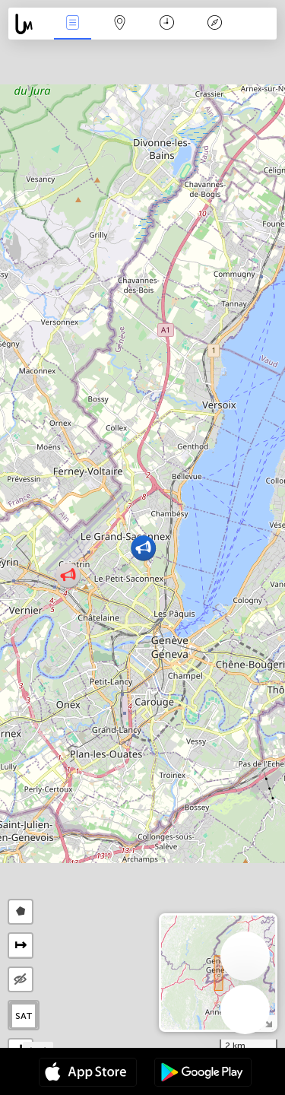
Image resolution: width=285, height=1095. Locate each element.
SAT (24, 1016)
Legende (214, 23)
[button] (68, 575)
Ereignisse (72, 23)
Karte (120, 23)
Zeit (167, 23)
